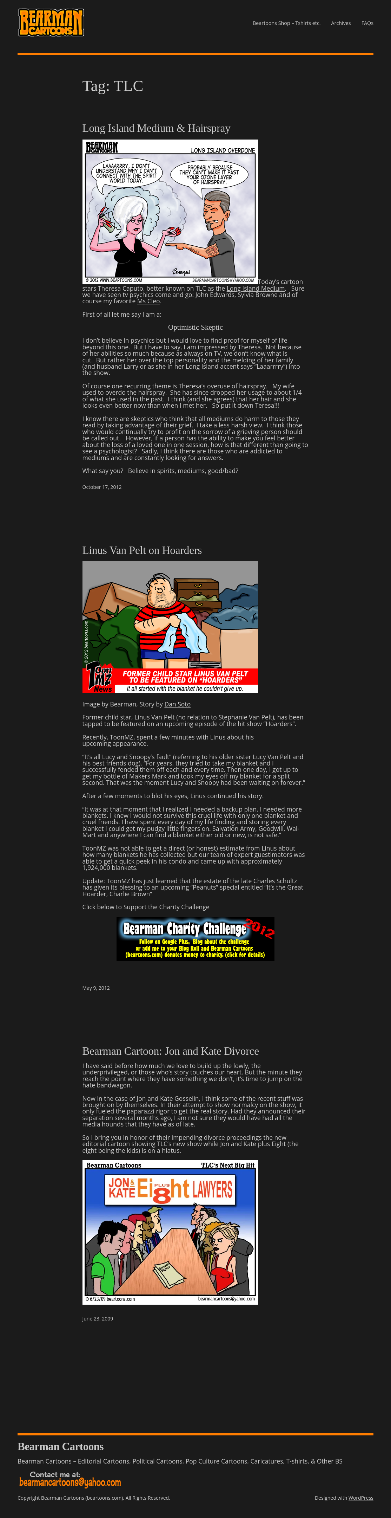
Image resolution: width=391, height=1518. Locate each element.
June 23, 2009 (97, 1318)
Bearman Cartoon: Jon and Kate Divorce (170, 1051)
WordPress (361, 1497)
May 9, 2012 (96, 987)
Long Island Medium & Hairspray (156, 128)
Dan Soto (177, 704)
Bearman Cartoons (61, 1446)
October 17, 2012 (102, 487)
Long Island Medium (256, 288)
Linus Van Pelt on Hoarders (142, 550)
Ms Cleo (148, 301)
